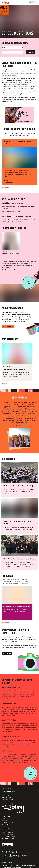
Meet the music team (8, 269)
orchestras (5, 84)
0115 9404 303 (6, 789)
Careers (4, 818)
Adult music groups (8, 326)
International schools (8, 822)
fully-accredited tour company (15, 78)
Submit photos (7, 653)
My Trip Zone (5, 824)
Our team (4, 820)
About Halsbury (6, 816)
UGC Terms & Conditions (8, 836)
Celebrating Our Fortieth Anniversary (14, 369)
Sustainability (5, 828)
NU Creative (10, 862)
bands (31, 82)
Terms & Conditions (7, 834)
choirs (27, 82)
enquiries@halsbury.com (9, 791)
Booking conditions (7, 832)
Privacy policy (5, 830)
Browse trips (30, 52)
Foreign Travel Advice (8, 838)
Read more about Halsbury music (11, 211)
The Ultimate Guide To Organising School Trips (16, 606)
